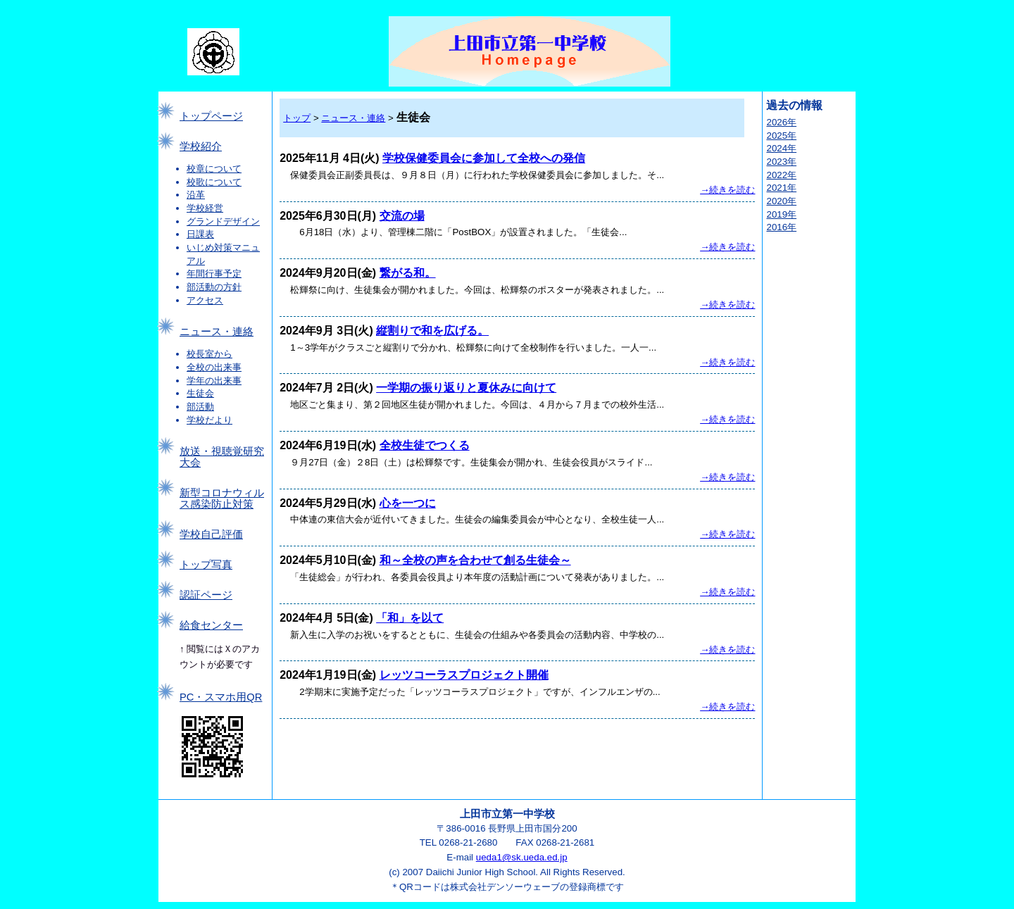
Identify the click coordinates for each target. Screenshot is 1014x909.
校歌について (214, 182)
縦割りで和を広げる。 (432, 331)
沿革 (196, 194)
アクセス (205, 300)
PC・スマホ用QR (221, 697)
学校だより (209, 420)
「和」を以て (410, 618)
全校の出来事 (214, 367)
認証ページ (206, 595)
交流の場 (402, 216)
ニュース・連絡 (217, 331)
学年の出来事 (214, 380)
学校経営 (205, 208)
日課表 (200, 234)
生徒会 (200, 393)
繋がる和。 (408, 273)
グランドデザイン (223, 221)
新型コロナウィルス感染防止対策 (222, 498)
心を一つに (408, 503)
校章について (214, 168)
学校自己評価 (211, 534)
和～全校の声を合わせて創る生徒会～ (475, 560)
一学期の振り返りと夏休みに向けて (466, 388)
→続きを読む (727, 189)
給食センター (211, 625)
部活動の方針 (214, 287)
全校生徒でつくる (425, 445)
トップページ (211, 116)
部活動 (200, 406)
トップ (297, 118)
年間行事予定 (214, 273)
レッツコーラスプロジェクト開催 (464, 675)
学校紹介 (201, 146)
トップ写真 (206, 564)
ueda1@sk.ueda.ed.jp (522, 857)
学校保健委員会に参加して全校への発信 (483, 158)
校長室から (209, 354)
